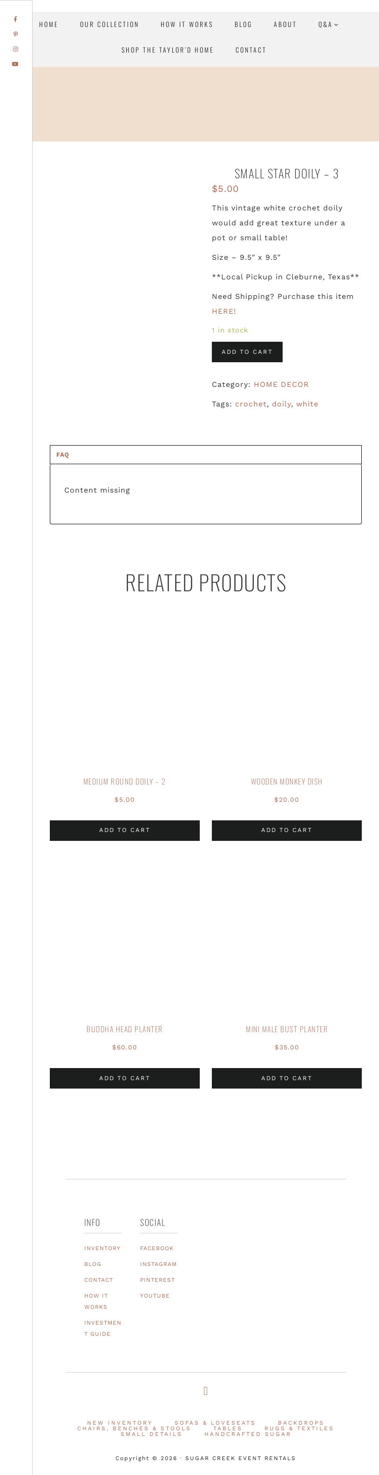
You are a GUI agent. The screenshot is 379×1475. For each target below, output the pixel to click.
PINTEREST (157, 1280)
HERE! (224, 311)
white (307, 403)
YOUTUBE (155, 1295)
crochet (251, 403)
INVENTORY (102, 1248)
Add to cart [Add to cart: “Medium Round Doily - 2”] (124, 829)
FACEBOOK (157, 1248)
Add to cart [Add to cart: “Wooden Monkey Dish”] (286, 829)
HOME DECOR (281, 384)
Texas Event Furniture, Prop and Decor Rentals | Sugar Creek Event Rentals (313, 127)
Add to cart (247, 351)
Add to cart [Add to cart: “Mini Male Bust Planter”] (286, 1078)
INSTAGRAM (158, 1264)
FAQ (62, 454)
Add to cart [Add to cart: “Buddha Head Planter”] (124, 1078)
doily (281, 403)
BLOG (93, 1264)
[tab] (206, 454)
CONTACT (98, 1280)
